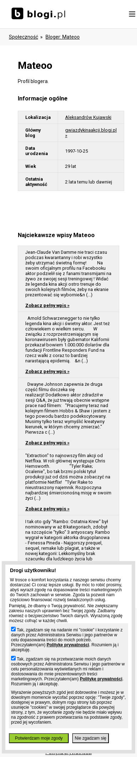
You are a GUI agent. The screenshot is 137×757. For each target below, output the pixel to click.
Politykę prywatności (68, 644)
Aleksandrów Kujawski (88, 117)
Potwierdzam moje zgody (39, 738)
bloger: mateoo (63, 37)
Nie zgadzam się (90, 738)
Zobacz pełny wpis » (47, 305)
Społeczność (23, 37)
